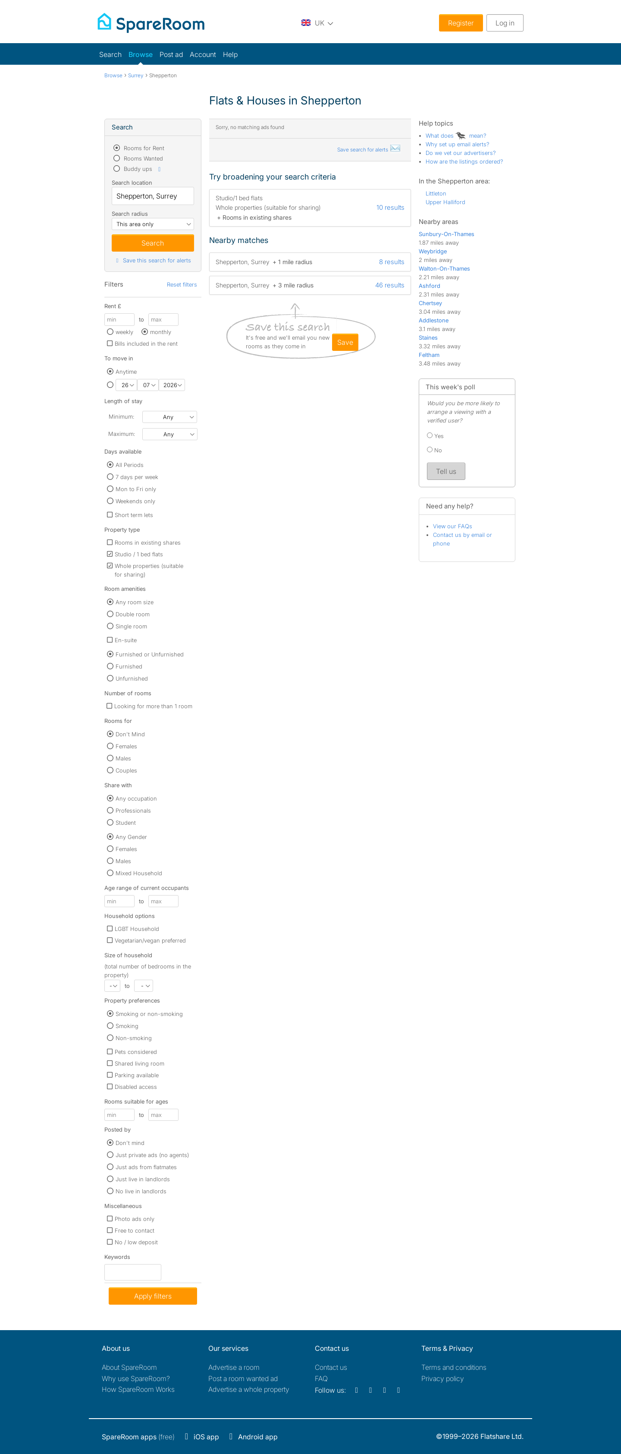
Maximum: (121, 433)
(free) (138, 1436)
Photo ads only (134, 1218)
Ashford (429, 285)
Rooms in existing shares (148, 542)
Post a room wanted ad (243, 1378)
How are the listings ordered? (464, 161)
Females (126, 746)
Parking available (137, 1075)
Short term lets (134, 514)
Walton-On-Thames (444, 268)
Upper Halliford (445, 202)
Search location (132, 182)
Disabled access (136, 1086)
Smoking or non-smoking (149, 1013)
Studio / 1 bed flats (139, 554)
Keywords (117, 1258)
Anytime (126, 371)
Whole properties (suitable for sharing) (149, 570)
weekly (124, 331)
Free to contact (134, 1230)
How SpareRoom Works (138, 1389)
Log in (505, 23)
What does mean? (456, 135)
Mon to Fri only (136, 489)
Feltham (429, 354)
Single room (131, 626)
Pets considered (136, 1051)
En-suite (126, 640)
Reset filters (182, 284)
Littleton (436, 193)
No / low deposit (136, 1242)
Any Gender (131, 836)
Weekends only (135, 501)
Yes (435, 435)
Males (123, 758)
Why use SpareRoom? (136, 1378)
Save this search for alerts (152, 260)
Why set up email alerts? (457, 144)
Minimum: (121, 416)
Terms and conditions (453, 1367)
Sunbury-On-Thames (446, 233)
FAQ (321, 1378)
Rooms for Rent (143, 148)
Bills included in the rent (146, 343)
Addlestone (433, 320)
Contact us (331, 1367)
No (434, 450)
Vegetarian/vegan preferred (150, 940)
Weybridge (433, 251)
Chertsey (430, 303)
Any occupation (136, 798)
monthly (160, 331)
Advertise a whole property (248, 1389)
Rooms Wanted (142, 158)
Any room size (135, 602)
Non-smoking (134, 1038)
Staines (428, 337)
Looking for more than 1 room (153, 706)
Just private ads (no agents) (152, 1154)
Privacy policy (442, 1378)
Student (126, 822)
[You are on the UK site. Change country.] (317, 22)
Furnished (129, 666)
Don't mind (130, 1142)
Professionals (133, 810)
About (129, 1367)
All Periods (130, 464)
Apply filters (153, 1296)
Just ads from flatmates (146, 1167)
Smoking (127, 1025)
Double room (133, 614)
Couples (126, 770)
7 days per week (137, 476)
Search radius (130, 213)
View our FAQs (452, 526)
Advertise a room (234, 1367)
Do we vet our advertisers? (461, 152)
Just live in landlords (143, 1179)
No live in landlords (141, 1191)
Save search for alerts (369, 149)
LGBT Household (137, 928)
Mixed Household (139, 873)
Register (461, 23)
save (345, 342)
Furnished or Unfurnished (150, 654)
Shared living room (139, 1063)
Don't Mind (130, 734)
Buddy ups (142, 168)
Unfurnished (132, 678)
